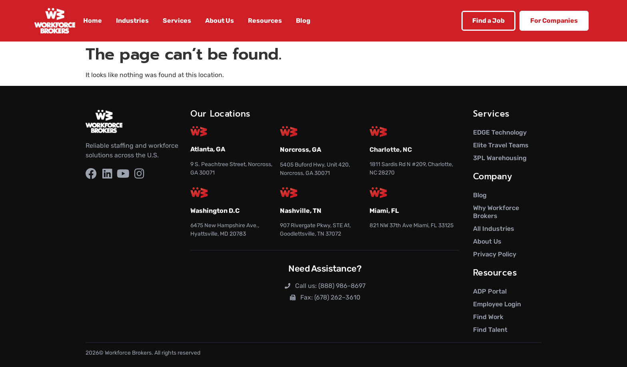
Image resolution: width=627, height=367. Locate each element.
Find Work (488, 317)
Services (177, 20)
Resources (265, 20)
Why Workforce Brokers (496, 212)
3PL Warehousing (500, 158)
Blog (303, 20)
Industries (132, 20)
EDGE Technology (500, 132)
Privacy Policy (494, 254)
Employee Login (497, 304)
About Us (219, 20)
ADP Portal (490, 291)
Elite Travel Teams (501, 145)
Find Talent (490, 329)
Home (92, 20)
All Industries (493, 228)
